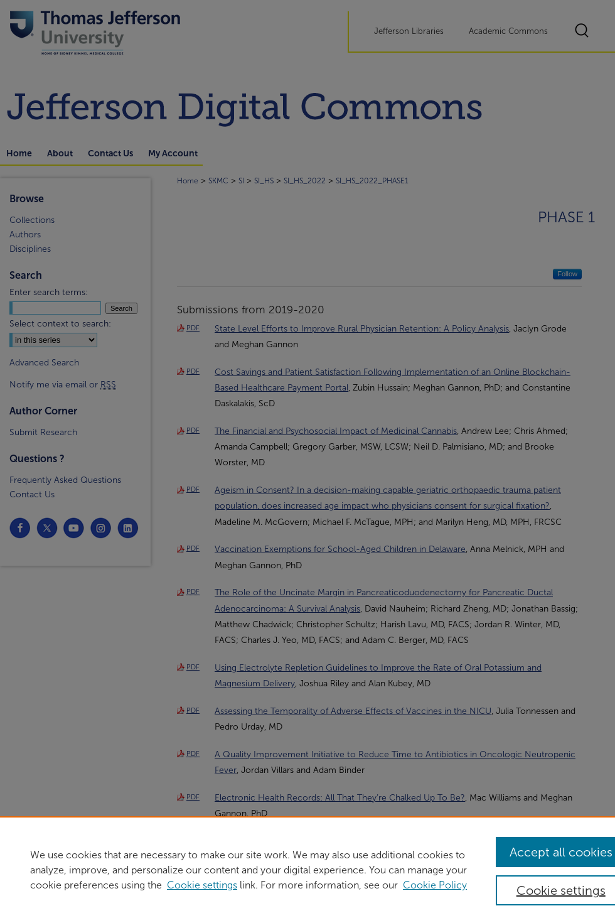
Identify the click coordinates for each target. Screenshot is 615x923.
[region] (307, 869)
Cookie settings (202, 885)
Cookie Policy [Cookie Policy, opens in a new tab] (435, 885)
